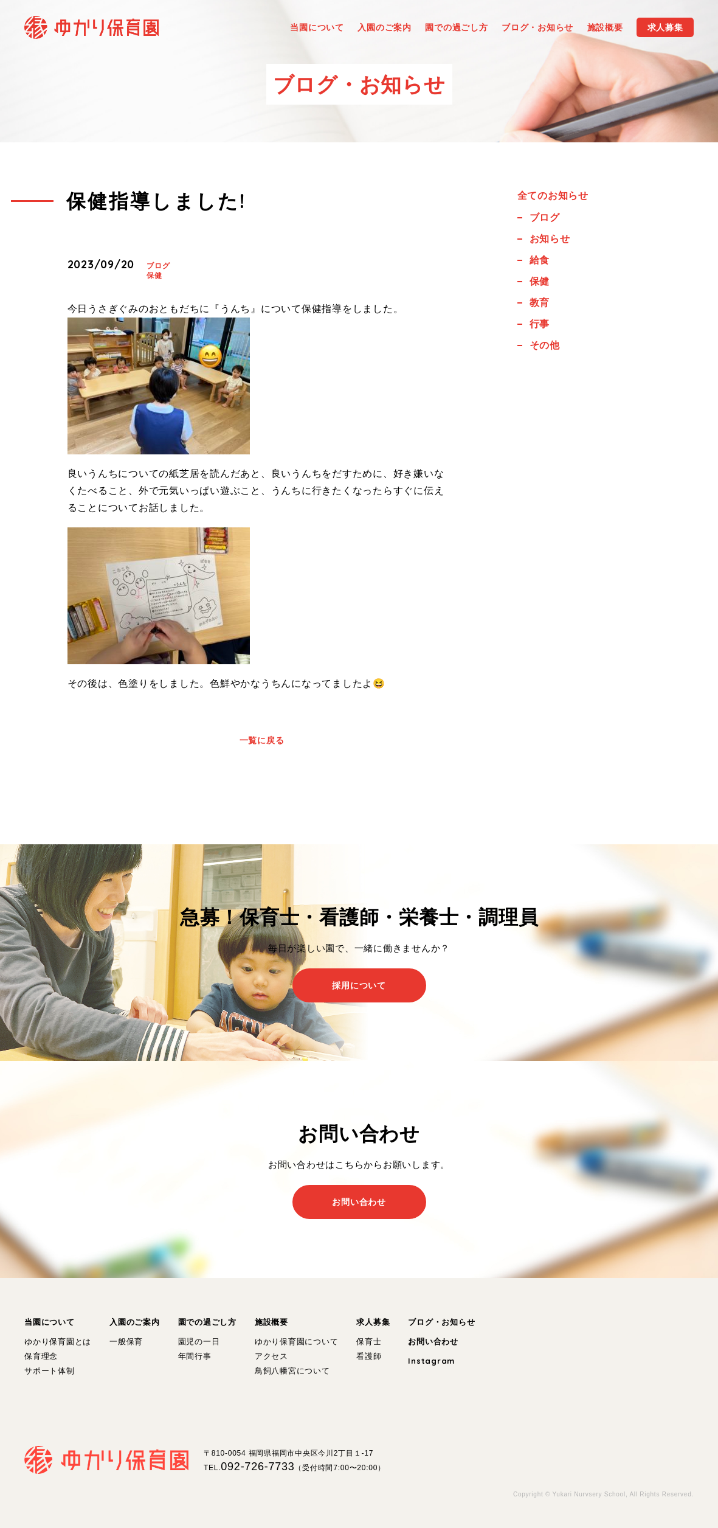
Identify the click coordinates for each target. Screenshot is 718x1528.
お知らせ (550, 239)
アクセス (271, 1356)
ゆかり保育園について (297, 1341)
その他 (545, 345)
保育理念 (41, 1356)
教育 (540, 302)
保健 (154, 275)
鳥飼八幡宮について (292, 1370)
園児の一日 (199, 1341)
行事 (540, 324)
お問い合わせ (433, 1341)
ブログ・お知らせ (441, 1322)
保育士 (368, 1341)
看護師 (368, 1356)
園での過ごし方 (207, 1322)
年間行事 (195, 1356)
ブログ (158, 266)
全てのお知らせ (553, 195)
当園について (49, 1322)
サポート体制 (49, 1370)
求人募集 (373, 1322)
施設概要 (271, 1322)
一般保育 (126, 1341)
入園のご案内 (134, 1322)
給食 (540, 260)
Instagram (431, 1361)
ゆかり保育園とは (57, 1341)
